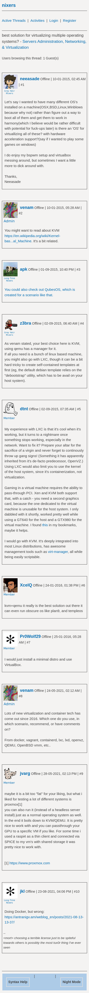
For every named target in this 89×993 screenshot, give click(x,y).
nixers (9, 5)
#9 (81, 774)
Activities (37, 20)
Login (53, 20)
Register (69, 20)
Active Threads (14, 20)
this (45, 525)
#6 (83, 585)
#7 (28, 642)
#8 (21, 696)
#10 (77, 891)
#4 (82, 323)
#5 (79, 409)
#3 (78, 269)
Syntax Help (17, 982)
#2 (21, 213)
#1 (22, 85)
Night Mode (72, 982)
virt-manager (58, 552)
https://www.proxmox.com (29, 863)
